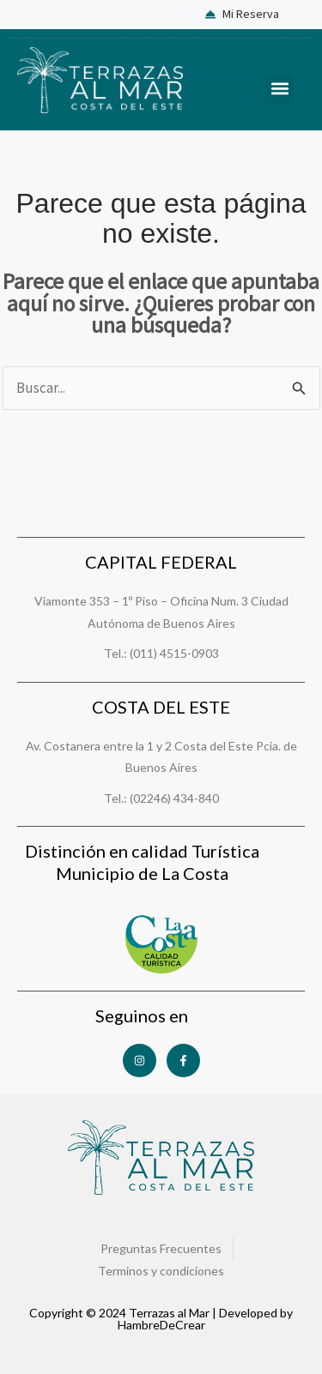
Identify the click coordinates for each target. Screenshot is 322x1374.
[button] (279, 89)
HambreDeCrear (161, 1324)
